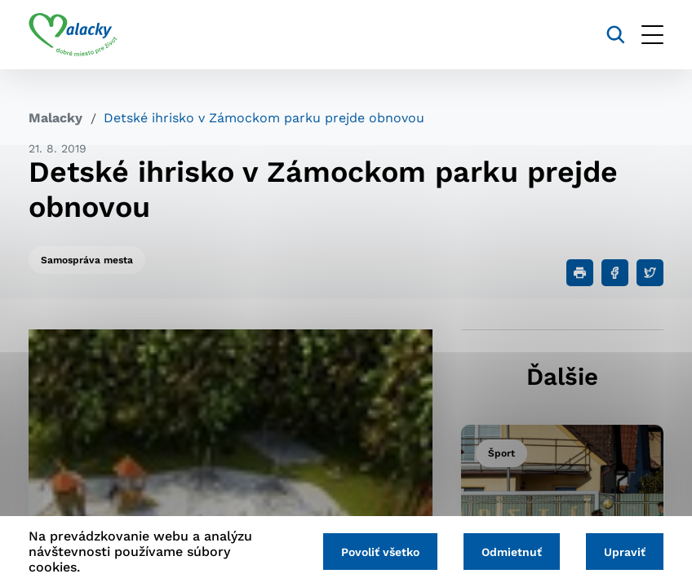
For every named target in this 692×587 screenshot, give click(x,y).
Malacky (55, 118)
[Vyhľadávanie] (615, 34)
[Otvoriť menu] (652, 34)
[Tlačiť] (579, 272)
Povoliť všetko (380, 551)
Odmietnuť (511, 551)
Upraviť (624, 551)
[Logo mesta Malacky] (73, 35)
